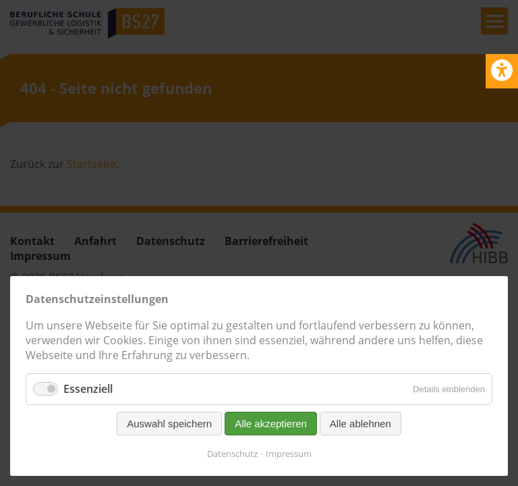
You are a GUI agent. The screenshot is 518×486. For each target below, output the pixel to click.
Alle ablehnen (360, 423)
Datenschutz (232, 454)
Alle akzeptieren (271, 423)
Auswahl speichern (169, 423)
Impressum (289, 454)
